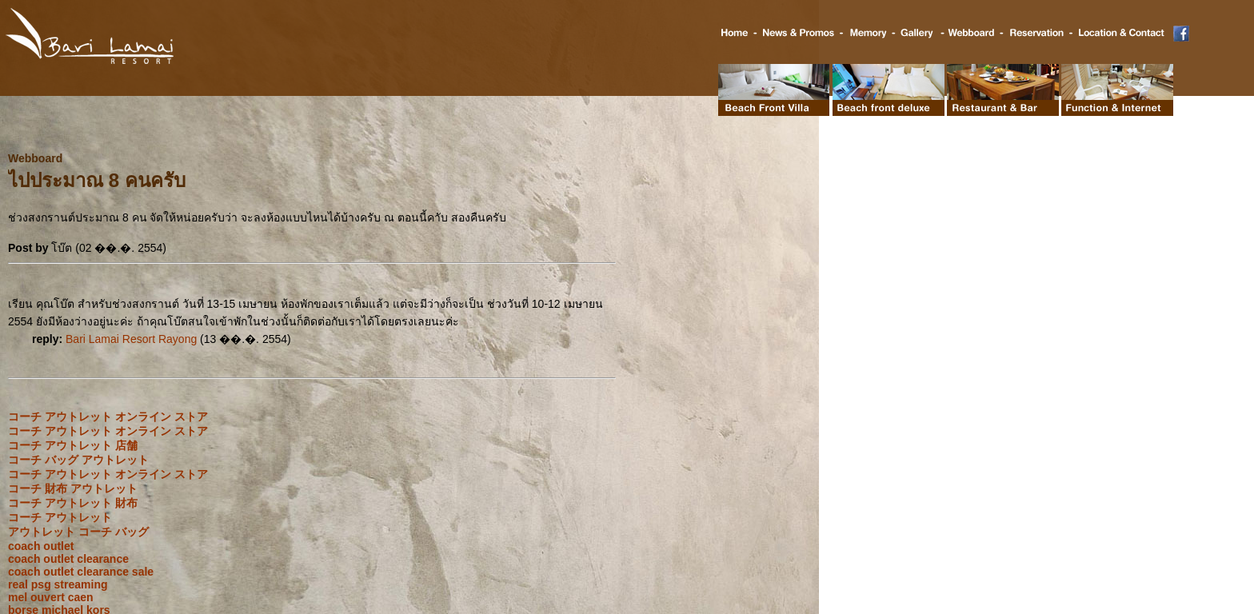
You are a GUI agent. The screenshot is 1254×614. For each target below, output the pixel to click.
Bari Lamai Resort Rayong (131, 339)
